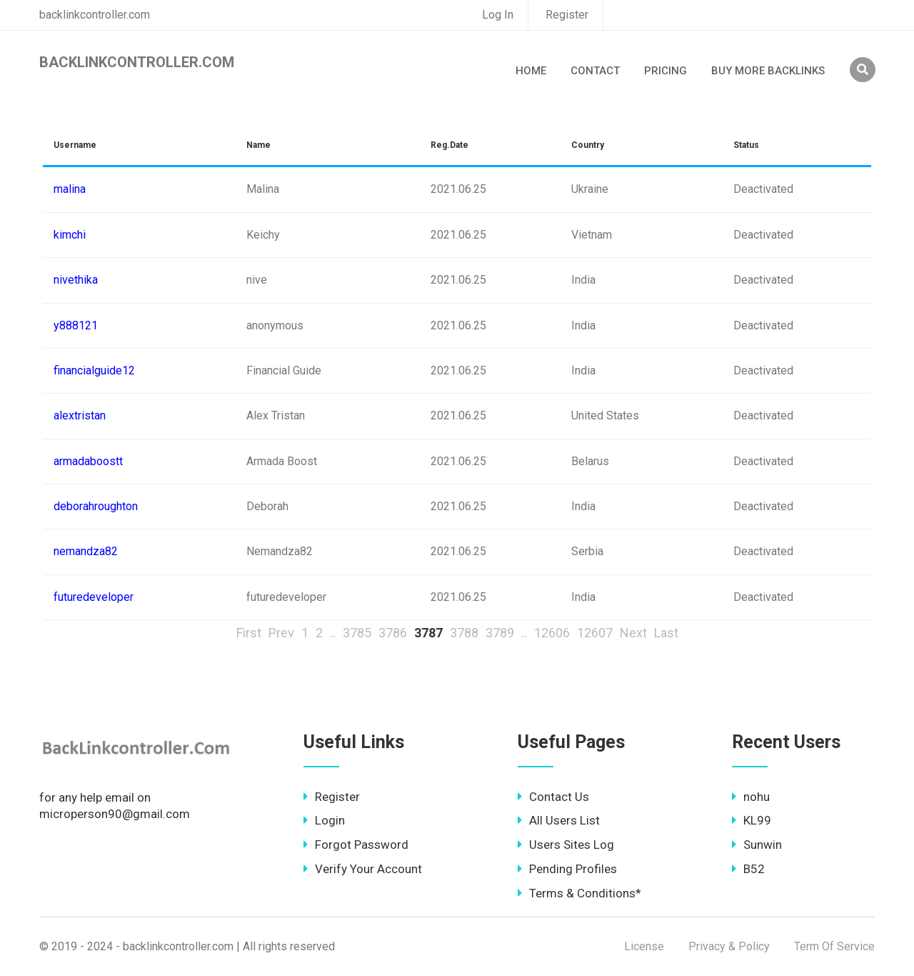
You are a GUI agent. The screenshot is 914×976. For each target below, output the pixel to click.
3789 (500, 632)
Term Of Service (834, 946)
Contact (595, 70)
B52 (748, 869)
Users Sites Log (566, 844)
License (644, 946)
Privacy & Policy (729, 946)
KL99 (751, 820)
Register (567, 14)
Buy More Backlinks (768, 70)
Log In (497, 14)
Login (324, 820)
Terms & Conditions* (579, 893)
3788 (464, 632)
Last (666, 632)
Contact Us (553, 797)
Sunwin (757, 844)
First (248, 632)
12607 (595, 632)
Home (531, 70)
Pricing (665, 70)
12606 (552, 632)
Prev (281, 632)
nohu (751, 797)
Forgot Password (355, 844)
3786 (392, 632)
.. (333, 632)
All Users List (559, 820)
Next (633, 632)
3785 (357, 632)
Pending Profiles (567, 869)
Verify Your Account (362, 869)
